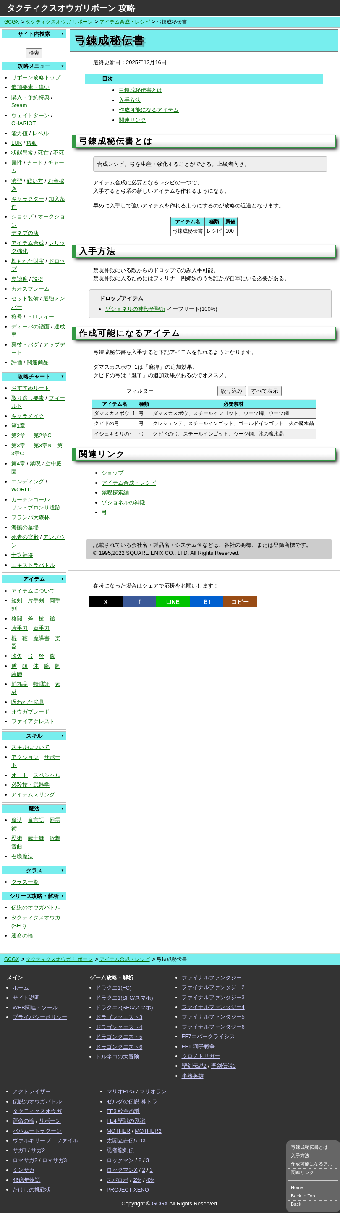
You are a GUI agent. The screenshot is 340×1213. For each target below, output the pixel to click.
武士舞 (36, 838)
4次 (150, 1180)
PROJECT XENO (128, 1190)
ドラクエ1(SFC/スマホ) (124, 998)
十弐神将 (22, 555)
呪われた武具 (27, 702)
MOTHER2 (148, 1131)
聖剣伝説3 (223, 1066)
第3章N (43, 445)
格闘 (16, 618)
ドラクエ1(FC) (113, 988)
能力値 (19, 133)
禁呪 (35, 463)
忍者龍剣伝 (120, 1150)
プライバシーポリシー (40, 1017)
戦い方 (35, 181)
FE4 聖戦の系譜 (126, 1121)
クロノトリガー (201, 1056)
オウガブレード (30, 712)
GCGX (11, 22)
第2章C (43, 435)
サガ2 (38, 1150)
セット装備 (25, 298)
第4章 (18, 463)
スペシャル (46, 775)
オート (19, 775)
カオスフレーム (30, 289)
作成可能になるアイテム (149, 110)
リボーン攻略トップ (35, 77)
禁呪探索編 (115, 492)
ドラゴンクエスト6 (119, 1047)
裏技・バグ (25, 344)
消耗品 (19, 684)
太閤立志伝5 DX (126, 1140)
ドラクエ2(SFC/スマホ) (124, 1007)
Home (297, 1187)
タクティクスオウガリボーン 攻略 (71, 8)
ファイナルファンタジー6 (213, 1027)
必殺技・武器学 (30, 785)
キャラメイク (27, 416)
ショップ (22, 216)
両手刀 (41, 628)
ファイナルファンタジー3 (213, 997)
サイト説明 (26, 998)
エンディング (27, 481)
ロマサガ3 (54, 1160)
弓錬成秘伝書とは (140, 90)
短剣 (16, 600)
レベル (40, 133)
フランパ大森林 (30, 517)
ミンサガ (23, 1170)
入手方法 (130, 100)
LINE (173, 602)
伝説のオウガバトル (35, 907)
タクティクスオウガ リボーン (59, 22)
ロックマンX (122, 1170)
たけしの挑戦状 (32, 1190)
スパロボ (117, 1180)
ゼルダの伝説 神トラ (132, 1101)
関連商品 (38, 362)
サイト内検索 (34, 34)
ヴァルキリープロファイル (45, 1140)
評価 (16, 362)
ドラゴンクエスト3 (119, 1017)
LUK (16, 143)
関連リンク (132, 120)
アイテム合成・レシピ (124, 22)
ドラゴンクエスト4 (119, 1027)
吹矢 (16, 656)
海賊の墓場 (25, 527)
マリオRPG (121, 1091)
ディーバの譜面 (30, 326)
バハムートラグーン (37, 1131)
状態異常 (22, 153)
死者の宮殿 (25, 537)
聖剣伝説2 (194, 1066)
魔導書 (41, 638)
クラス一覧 (25, 882)
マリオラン (153, 1091)
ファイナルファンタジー (212, 977)
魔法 (16, 820)
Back (296, 1204)
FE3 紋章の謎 (123, 1111)
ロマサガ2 (25, 1160)
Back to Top (303, 1195)
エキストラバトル (33, 565)
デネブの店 (25, 233)
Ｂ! (207, 602)
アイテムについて (33, 591)
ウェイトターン (30, 115)
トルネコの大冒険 (117, 1056)
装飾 (16, 674)
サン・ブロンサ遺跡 (35, 507)
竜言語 (36, 820)
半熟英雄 (193, 1076)
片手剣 (36, 600)
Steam (19, 105)
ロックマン (120, 1160)
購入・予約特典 (30, 97)
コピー (240, 602)
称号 (16, 316)
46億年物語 (26, 1180)
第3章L (19, 445)
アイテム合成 (27, 243)
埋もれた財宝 (27, 261)
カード (35, 163)
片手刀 (19, 628)
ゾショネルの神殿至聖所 (135, 309)
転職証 (41, 684)
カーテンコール (30, 499)
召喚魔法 (22, 856)
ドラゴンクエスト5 (119, 1037)
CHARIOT (23, 123)
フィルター (140, 391)
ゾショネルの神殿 (123, 502)
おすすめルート (30, 388)
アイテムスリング (33, 794)
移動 (31, 143)
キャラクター (27, 199)
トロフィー (40, 316)
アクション (25, 757)
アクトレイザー (32, 1091)
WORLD (21, 489)
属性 (16, 163)
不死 (58, 153)
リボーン (50, 1121)
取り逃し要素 (27, 398)
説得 (37, 279)
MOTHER (118, 1131)
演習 (16, 181)
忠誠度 (19, 279)
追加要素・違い (30, 87)
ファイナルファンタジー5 (213, 1016)
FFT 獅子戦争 (198, 1046)
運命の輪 (22, 935)
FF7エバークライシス (208, 1036)
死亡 (43, 153)
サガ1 (19, 1150)
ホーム (21, 988)
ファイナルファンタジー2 (213, 987)
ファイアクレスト (33, 721)
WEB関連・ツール (35, 1007)
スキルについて (30, 747)
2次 (137, 1180)
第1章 (18, 426)
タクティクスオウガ (37, 1111)
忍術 (16, 838)
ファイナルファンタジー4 (213, 1007)
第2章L (19, 435)
